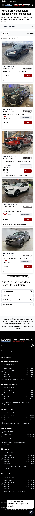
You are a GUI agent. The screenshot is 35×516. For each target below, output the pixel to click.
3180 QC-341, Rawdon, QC (14, 379)
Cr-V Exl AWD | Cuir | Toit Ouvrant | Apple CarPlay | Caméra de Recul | (17, 162)
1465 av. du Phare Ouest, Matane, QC (15, 468)
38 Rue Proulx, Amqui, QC (14, 492)
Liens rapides (5, 351)
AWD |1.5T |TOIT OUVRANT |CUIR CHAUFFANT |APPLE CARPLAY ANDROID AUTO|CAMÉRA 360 (15, 210)
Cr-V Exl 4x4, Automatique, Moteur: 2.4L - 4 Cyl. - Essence (16, 71)
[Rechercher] (32, 5)
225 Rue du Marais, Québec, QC (16, 423)
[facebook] (32, 345)
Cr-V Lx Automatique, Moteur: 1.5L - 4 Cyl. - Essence (15, 258)
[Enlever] (7, 38)
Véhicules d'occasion (9, 26)
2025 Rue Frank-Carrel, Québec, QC (14, 443)
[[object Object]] (33, 27)
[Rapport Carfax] (27, 69)
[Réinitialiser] (11, 34)
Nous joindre (6, 358)
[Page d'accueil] (17, 340)
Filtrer (5, 34)
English (3, 346)
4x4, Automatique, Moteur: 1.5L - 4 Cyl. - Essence (14, 114)
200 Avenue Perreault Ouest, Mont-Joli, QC (17, 403)
